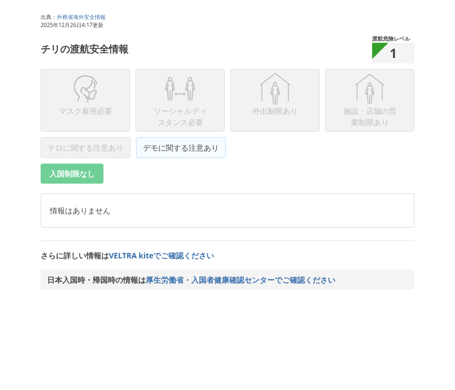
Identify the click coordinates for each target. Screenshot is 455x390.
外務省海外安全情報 (81, 17)
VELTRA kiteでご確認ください (161, 255)
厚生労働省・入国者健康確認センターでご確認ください (240, 280)
